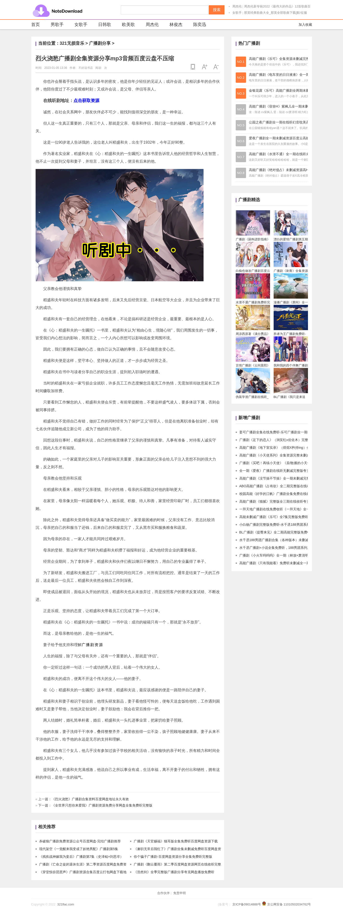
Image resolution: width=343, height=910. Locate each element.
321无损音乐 (72, 43)
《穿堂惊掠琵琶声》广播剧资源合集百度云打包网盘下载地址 (84, 872)
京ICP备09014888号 (246, 904)
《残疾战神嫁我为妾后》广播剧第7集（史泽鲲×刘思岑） (81, 857)
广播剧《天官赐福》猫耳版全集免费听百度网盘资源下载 (176, 841)
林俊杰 (172, 25)
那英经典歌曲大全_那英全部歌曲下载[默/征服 (275, 12)
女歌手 (237, 12)
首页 (35, 24)
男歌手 (54, 25)
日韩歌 (101, 25)
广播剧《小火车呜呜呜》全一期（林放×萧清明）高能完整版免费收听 (290, 555)
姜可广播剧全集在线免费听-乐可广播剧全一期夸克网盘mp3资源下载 (290, 432)
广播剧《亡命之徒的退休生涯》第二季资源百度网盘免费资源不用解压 (91, 864)
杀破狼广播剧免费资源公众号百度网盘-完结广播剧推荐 (80, 841)
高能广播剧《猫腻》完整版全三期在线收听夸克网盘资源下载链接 (288, 501)
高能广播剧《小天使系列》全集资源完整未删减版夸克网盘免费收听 (289, 455)
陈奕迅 (196, 25)
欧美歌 (125, 25)
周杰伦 (237, 6)
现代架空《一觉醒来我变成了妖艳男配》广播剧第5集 (78, 849)
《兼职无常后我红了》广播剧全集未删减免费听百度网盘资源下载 (182, 849)
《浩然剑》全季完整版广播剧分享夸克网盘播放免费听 (174, 872)
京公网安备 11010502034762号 (289, 904)
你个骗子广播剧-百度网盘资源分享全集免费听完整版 (173, 857)
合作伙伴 (163, 893)
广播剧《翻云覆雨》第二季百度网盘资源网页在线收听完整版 (179, 864)
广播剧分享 (100, 43)
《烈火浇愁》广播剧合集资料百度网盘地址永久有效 (90, 799)
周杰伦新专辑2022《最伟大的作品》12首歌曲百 (277, 6)
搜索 (217, 10)
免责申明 (179, 893)
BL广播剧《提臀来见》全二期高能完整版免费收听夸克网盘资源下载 (290, 532)
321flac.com (65, 904)
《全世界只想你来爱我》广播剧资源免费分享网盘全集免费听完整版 (102, 805)
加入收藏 (305, 24)
